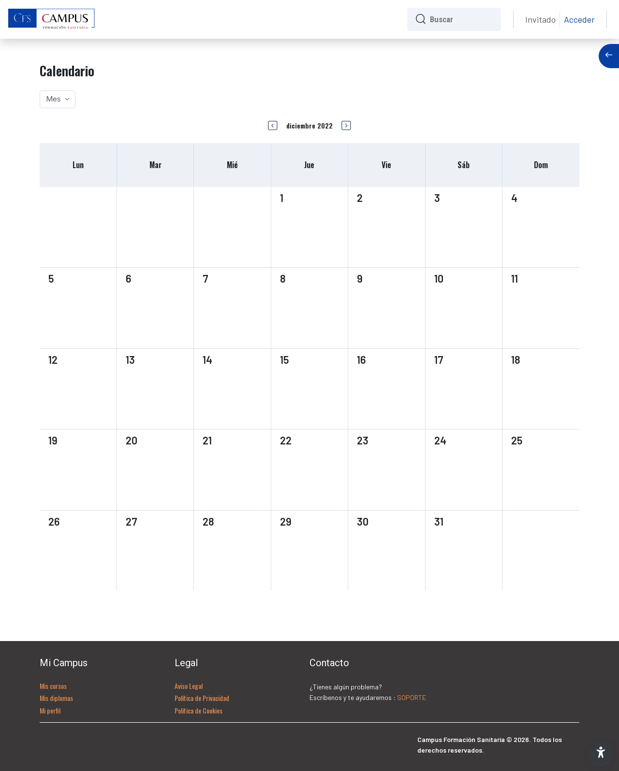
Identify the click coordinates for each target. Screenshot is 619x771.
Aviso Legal (189, 686)
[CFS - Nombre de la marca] (51, 19)
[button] (600, 752)
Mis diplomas (56, 698)
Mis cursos (53, 686)
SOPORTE (411, 697)
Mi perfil (50, 710)
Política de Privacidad (202, 698)
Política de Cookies (198, 710)
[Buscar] (461, 19)
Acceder (579, 19)
